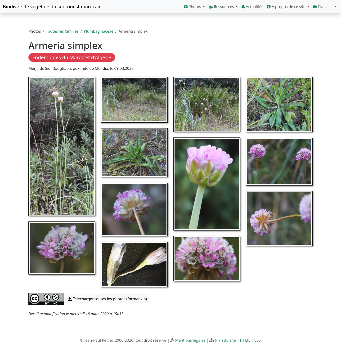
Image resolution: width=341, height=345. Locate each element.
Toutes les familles (62, 31)
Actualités (252, 6)
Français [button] (323, 6)
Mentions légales (190, 340)
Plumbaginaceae (98, 31)
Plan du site (225, 340)
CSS (257, 340)
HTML (245, 340)
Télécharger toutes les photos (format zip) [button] (107, 298)
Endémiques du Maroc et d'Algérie (71, 57)
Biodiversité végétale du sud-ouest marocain (52, 6)
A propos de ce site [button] (286, 6)
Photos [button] (193, 6)
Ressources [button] (222, 6)
